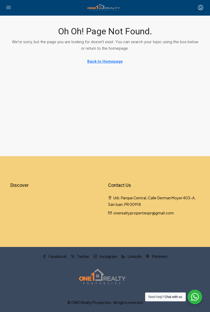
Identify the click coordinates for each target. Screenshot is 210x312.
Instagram (105, 256)
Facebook (54, 256)
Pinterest (157, 256)
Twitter (80, 256)
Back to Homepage (105, 61)
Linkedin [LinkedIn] (131, 256)
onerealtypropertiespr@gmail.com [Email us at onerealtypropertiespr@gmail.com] (143, 213)
